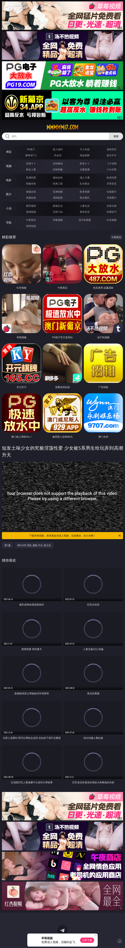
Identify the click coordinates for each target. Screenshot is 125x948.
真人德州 (58, 149)
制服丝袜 (31, 183)
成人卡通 (85, 177)
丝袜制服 (58, 169)
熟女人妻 (31, 169)
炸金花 (57, 155)
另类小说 (58, 211)
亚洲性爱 (31, 177)
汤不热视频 (85, 220)
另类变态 (112, 183)
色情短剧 (31, 226)
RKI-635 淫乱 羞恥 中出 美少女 (34, 545)
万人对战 (85, 149)
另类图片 (112, 197)
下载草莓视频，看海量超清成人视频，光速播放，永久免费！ (75, 535)
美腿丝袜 (31, 197)
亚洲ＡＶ (31, 163)
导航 (9, 222)
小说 (9, 208)
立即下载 (87, 940)
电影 (9, 180)
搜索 (116, 136)
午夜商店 (31, 220)
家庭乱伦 (58, 205)
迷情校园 (31, 211)
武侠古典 (112, 205)
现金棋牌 (85, 155)
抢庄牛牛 (112, 155)
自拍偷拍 (58, 163)
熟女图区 (85, 197)
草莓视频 (58, 220)
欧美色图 (85, 191)
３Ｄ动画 (112, 163)
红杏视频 (112, 220)
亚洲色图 (58, 191)
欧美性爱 (112, 177)
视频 (9, 166)
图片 (9, 194)
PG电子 (31, 149)
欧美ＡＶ (85, 163)
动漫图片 (112, 191)
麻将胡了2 (31, 155)
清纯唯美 (58, 197)
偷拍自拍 (58, 177)
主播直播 (85, 169)
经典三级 (58, 183)
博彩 (9, 152)
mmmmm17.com (62, 127)
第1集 (7, 545)
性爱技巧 (112, 211)
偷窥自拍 (31, 191)
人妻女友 (85, 205)
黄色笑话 (85, 211)
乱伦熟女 (85, 183)
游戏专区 (112, 149)
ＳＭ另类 (112, 169)
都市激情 (31, 205)
